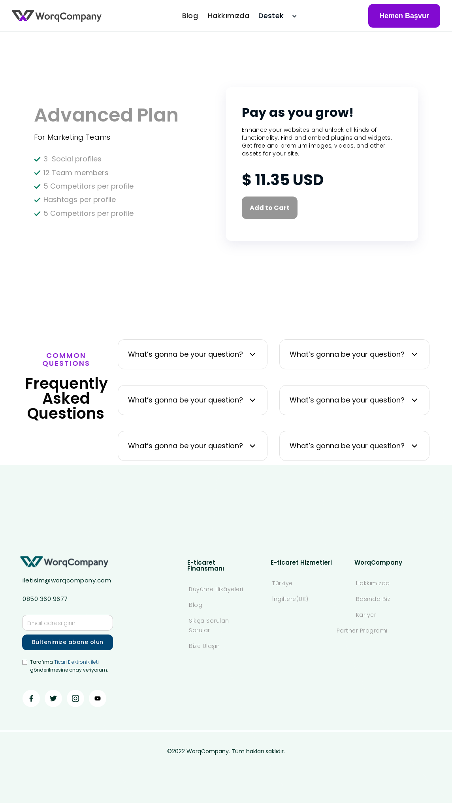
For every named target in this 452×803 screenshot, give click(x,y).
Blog (190, 16)
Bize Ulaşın (204, 646)
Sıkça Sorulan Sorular (209, 625)
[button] (273, 15)
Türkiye (282, 583)
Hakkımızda (228, 16)
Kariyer (366, 615)
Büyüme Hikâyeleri (216, 589)
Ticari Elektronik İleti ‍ (76, 662)
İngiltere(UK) (290, 599)
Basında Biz (373, 599)
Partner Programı (362, 631)
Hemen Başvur (404, 16)
